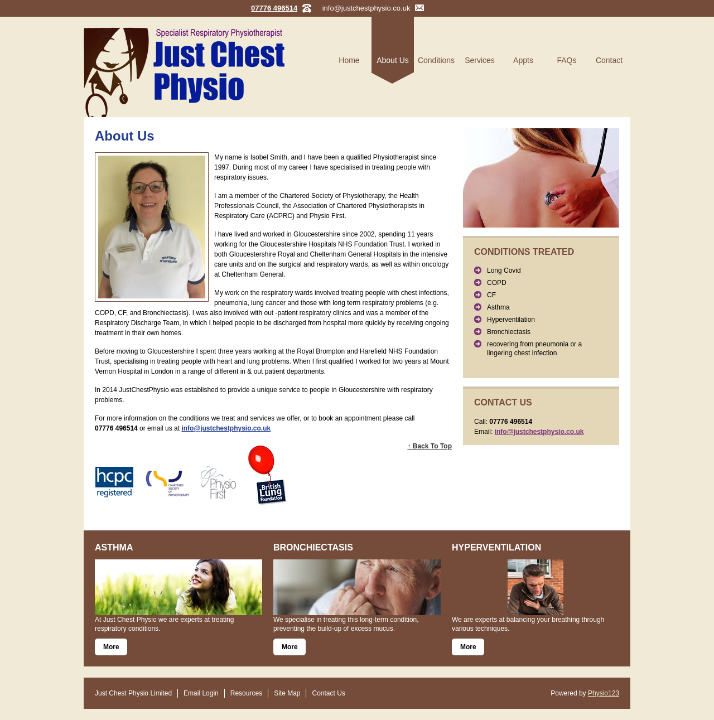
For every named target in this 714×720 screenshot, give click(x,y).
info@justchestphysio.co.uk (366, 8)
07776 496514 (274, 8)
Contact (609, 60)
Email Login (201, 693)
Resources (246, 693)
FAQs (566, 60)
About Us (393, 60)
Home (349, 60)
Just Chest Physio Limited (133, 693)
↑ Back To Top (429, 446)
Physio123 (603, 693)
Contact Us (328, 693)
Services (480, 60)
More (111, 647)
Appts (523, 60)
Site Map (287, 693)
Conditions (436, 60)
